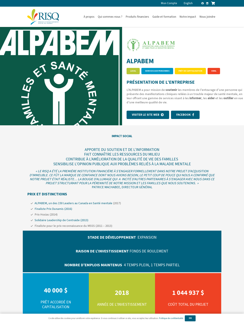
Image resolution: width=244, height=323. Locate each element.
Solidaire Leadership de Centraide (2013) (61, 220)
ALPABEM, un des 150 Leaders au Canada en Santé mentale (73, 203)
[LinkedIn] (207, 3)
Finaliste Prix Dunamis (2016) (53, 209)
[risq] (43, 17)
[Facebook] (202, 3)
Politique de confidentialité (171, 318)
